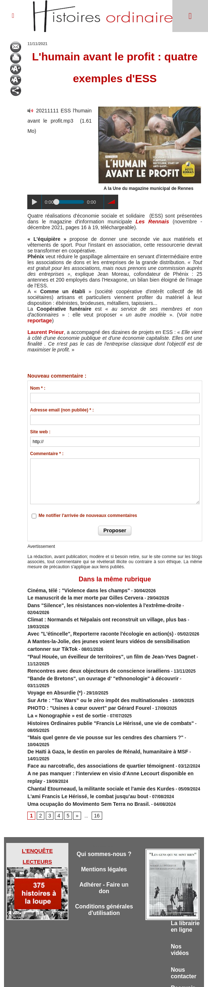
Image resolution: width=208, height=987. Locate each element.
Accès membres (66, 975)
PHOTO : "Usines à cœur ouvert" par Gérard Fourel (80, 667)
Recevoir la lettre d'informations (185, 940)
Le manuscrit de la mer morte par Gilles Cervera (77, 595)
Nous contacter (185, 913)
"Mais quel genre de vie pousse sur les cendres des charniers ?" (94, 687)
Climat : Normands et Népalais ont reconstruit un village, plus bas (95, 609)
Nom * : (37, 388)
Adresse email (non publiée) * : (62, 410)
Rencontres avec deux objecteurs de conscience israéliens (88, 641)
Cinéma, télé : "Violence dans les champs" (71, 589)
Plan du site (97, 975)
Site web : (40, 431)
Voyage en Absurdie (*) (51, 654)
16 (94, 744)
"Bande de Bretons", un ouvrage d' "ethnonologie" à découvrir (92, 648)
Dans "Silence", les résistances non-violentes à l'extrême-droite (93, 602)
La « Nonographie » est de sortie (61, 674)
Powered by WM (141, 975)
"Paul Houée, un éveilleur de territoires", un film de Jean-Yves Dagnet (99, 635)
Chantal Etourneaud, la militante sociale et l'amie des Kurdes (90, 720)
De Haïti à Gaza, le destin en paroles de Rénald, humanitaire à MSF (96, 694)
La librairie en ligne (182, 860)
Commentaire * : (47, 453)
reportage (39, 320)
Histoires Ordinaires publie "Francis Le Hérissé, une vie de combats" (98, 681)
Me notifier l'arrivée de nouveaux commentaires (88, 515)
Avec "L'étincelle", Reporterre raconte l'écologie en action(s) (90, 615)
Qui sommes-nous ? (104, 787)
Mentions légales (104, 806)
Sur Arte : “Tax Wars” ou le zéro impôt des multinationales (88, 661)
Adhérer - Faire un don (104, 826)
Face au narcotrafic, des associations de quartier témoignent (90, 700)
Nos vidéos (181, 888)
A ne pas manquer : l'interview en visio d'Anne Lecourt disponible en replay (105, 707)
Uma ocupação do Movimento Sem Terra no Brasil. (79, 733)
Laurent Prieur (44, 332)
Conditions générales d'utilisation (104, 853)
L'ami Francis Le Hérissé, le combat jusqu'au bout (79, 726)
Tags (116, 975)
